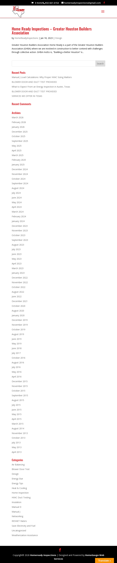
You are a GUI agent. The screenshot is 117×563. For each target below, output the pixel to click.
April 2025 (16, 150)
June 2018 (16, 348)
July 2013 (16, 442)
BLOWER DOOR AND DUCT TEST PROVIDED (34, 81)
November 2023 (20, 230)
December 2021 (20, 301)
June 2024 (16, 197)
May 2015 (16, 414)
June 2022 (16, 296)
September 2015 (20, 395)
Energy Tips (17, 483)
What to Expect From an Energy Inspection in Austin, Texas (41, 86)
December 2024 (20, 169)
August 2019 (18, 334)
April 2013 (16, 452)
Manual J (16, 511)
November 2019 (20, 324)
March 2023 (17, 268)
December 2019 (20, 320)
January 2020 (18, 315)
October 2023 (18, 235)
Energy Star (17, 478)
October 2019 (18, 329)
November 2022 (20, 282)
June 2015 (16, 409)
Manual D (16, 506)
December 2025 (20, 131)
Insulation (16, 502)
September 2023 (20, 240)
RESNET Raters (19, 521)
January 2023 (18, 272)
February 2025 (19, 159)
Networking (17, 516)
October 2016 (18, 357)
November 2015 (20, 386)
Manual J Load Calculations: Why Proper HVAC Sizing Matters (42, 77)
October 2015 (18, 390)
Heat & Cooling (19, 488)
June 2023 (16, 254)
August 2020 (18, 310)
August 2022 (18, 291)
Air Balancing (18, 464)
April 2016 (16, 376)
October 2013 (18, 437)
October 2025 (18, 136)
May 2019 (16, 343)
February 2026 (19, 122)
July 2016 (16, 367)
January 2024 (18, 221)
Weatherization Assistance (25, 535)
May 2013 (16, 447)
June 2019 (16, 338)
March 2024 (17, 211)
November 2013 (20, 433)
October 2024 (18, 178)
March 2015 (17, 423)
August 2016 (18, 362)
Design (58, 38)
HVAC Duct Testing (21, 497)
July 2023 (16, 249)
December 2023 (20, 225)
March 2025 (17, 155)
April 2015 (16, 419)
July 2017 (16, 353)
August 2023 (18, 244)
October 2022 (18, 287)
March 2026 (17, 117)
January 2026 (18, 126)
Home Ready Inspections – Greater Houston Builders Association (52, 31)
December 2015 (20, 381)
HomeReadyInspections (26, 38)
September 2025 (20, 141)
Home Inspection (20, 492)
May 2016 (16, 371)
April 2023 (16, 263)
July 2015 (16, 404)
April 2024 (16, 206)
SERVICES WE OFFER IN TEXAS (27, 96)
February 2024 (19, 216)
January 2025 (18, 164)
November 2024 (20, 174)
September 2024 (20, 183)
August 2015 (18, 400)
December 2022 (20, 277)
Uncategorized (19, 530)
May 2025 (16, 145)
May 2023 (16, 258)
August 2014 (18, 428)
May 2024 (16, 202)
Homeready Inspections (43, 555)
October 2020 (18, 305)
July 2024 (16, 192)
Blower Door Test (21, 469)
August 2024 (18, 188)
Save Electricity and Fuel (23, 525)
